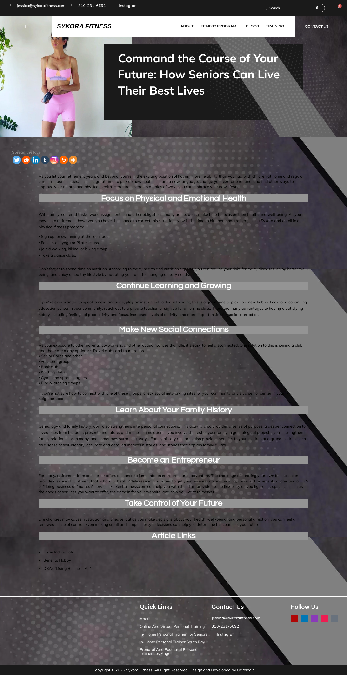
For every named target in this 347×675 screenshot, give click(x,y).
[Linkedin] (35, 160)
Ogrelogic (245, 670)
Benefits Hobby (57, 560)
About (187, 26)
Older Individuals (58, 552)
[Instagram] (54, 160)
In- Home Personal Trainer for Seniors (173, 634)
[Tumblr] (45, 160)
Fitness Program (218, 26)
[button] (26, 26)
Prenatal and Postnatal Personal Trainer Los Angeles (169, 651)
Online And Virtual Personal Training (172, 626)
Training (275, 26)
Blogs (252, 26)
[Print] (64, 160)
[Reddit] (26, 160)
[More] (73, 160)
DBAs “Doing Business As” (67, 568)
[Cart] (338, 8)
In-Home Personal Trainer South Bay (172, 641)
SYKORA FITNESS (84, 26)
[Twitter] (17, 160)
